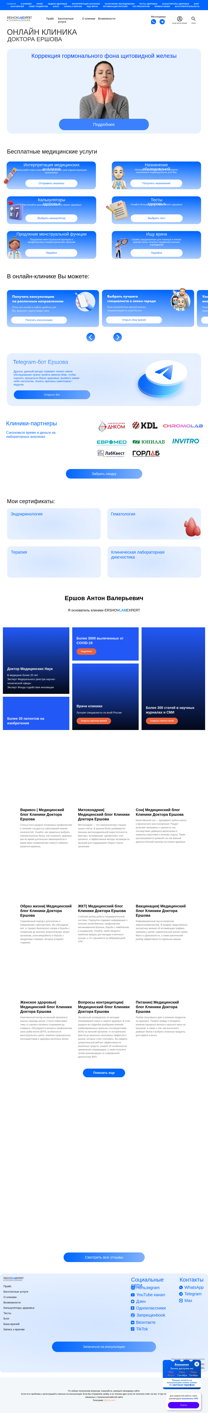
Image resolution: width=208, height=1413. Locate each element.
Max (188, 1304)
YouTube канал (150, 1298)
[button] (104, 474)
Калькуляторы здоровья (175, 4)
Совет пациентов (38, 6)
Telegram (192, 1297)
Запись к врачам (73, 6)
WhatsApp (194, 1291)
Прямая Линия (162, 6)
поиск (193, 23)
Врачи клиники (89, 706)
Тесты (7, 1316)
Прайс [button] (50, 18)
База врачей (17, 6)
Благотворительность (187, 6)
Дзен (141, 1305)
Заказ (56, 6)
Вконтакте (146, 1326)
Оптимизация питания (115, 6)
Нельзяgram (148, 1291)
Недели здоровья (57, 4)
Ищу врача (92, 6)
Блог (196, 4)
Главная (11, 4)
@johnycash (109, 1404)
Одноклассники (151, 1311)
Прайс (40, 4)
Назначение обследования (119, 4)
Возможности (106, 18)
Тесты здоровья (148, 4)
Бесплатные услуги (66, 20)
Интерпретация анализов (86, 4)
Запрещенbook (151, 1319)
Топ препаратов (141, 6)
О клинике (26, 4)
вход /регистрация (179, 23)
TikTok (142, 1332)
